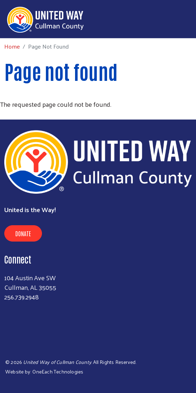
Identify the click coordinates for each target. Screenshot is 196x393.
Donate (23, 233)
